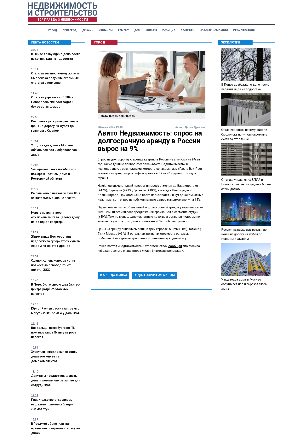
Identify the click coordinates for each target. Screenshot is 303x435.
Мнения (151, 30)
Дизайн (88, 30)
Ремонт (123, 30)
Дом (137, 30)
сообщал (175, 246)
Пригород (69, 30)
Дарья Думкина (195, 127)
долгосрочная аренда (156, 275)
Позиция (168, 30)
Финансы (106, 30)
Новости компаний (214, 30)
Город (52, 30)
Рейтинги (187, 30)
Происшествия (244, 30)
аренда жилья (114, 275)
